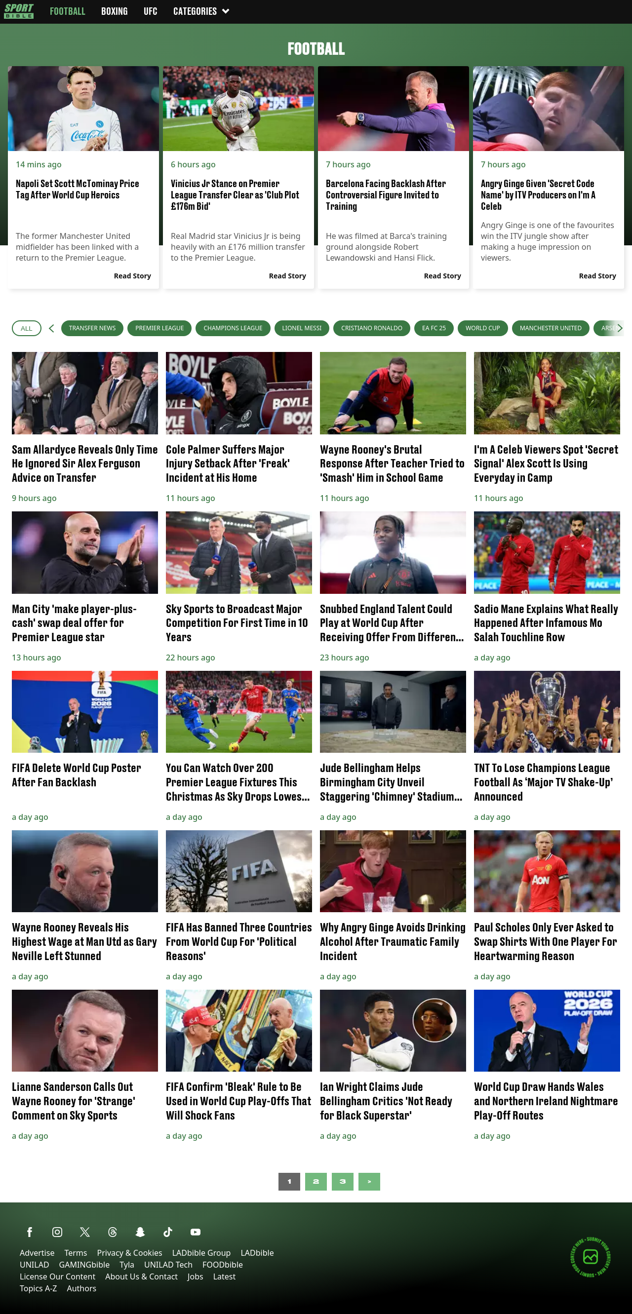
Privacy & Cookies (129, 1252)
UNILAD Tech (168, 1264)
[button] (51, 328)
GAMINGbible (84, 1264)
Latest (224, 1276)
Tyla (126, 1264)
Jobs (195, 1276)
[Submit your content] (590, 1276)
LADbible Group (201, 1252)
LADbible (257, 1252)
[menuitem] (92, 328)
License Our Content (57, 1276)
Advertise (37, 1252)
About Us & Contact (141, 1276)
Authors (81, 1288)
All (27, 328)
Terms (75, 1252)
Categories (202, 11)
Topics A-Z (38, 1288)
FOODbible (222, 1264)
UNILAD (34, 1264)
